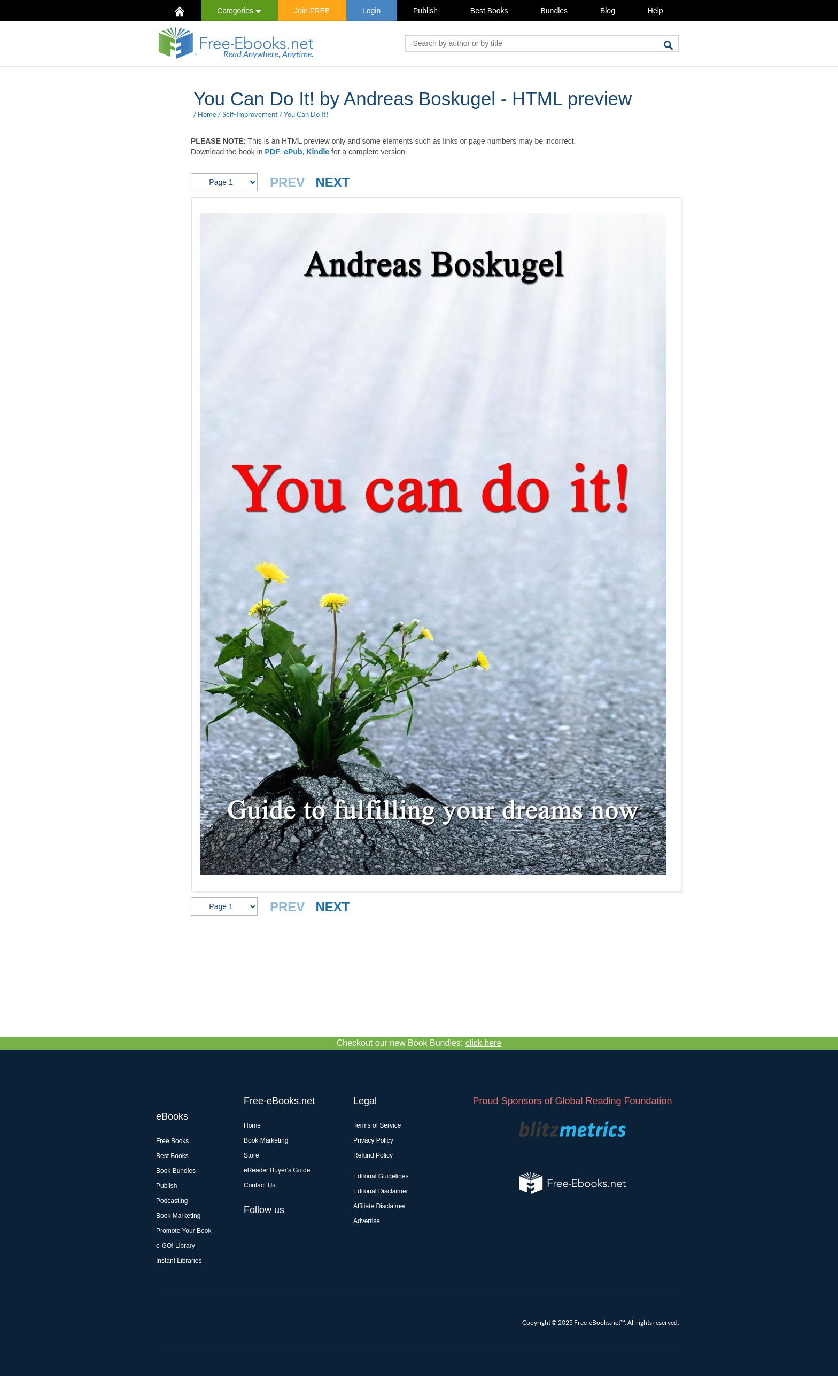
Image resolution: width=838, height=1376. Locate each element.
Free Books (172, 1141)
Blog (607, 10)
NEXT (332, 182)
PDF (272, 151)
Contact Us (259, 1185)
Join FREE (312, 10)
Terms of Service (377, 1125)
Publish (425, 10)
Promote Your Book (183, 1230)
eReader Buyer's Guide (277, 1170)
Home (207, 114)
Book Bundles (176, 1171)
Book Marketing (178, 1215)
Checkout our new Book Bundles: (419, 1042)
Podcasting (172, 1201)
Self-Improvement (250, 114)
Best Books (489, 10)
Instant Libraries (178, 1260)
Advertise (366, 1221)
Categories (239, 10)
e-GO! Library (175, 1245)
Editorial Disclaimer (380, 1191)
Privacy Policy (373, 1140)
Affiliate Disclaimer (379, 1206)
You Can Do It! (306, 114)
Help (655, 10)
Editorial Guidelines (380, 1176)
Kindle (317, 151)
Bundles (554, 10)
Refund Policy (373, 1155)
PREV (287, 182)
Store (251, 1155)
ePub (293, 151)
